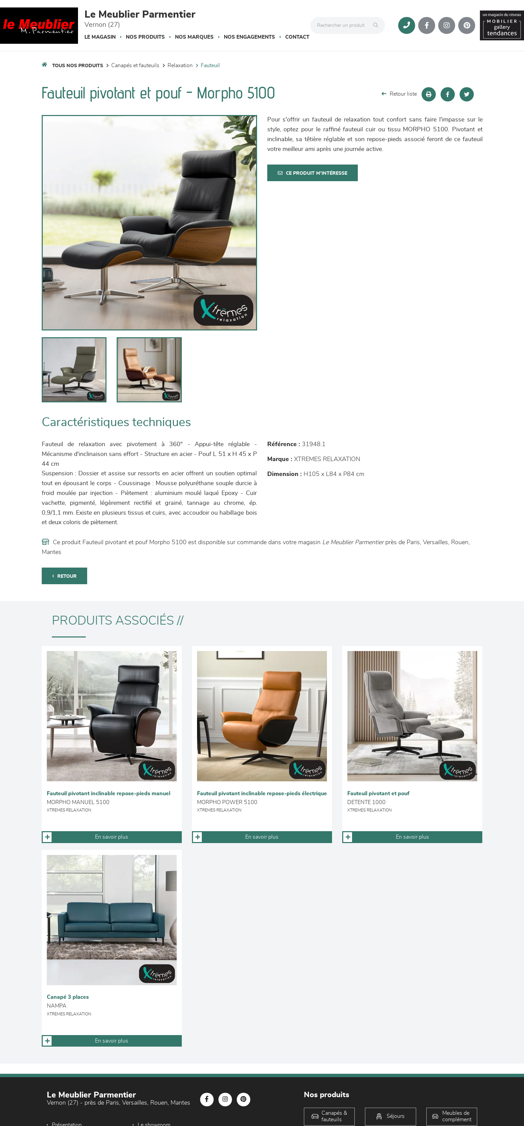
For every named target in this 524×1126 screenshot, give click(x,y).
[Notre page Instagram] (446, 25)
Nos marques (194, 37)
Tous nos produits (77, 65)
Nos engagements (249, 37)
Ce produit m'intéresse (312, 173)
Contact (297, 37)
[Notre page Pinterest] (466, 25)
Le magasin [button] (100, 37)
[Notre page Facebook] (426, 25)
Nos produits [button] (145, 37)
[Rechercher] (377, 25)
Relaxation (180, 65)
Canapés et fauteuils (135, 65)
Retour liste (399, 94)
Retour (64, 576)
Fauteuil (210, 65)
